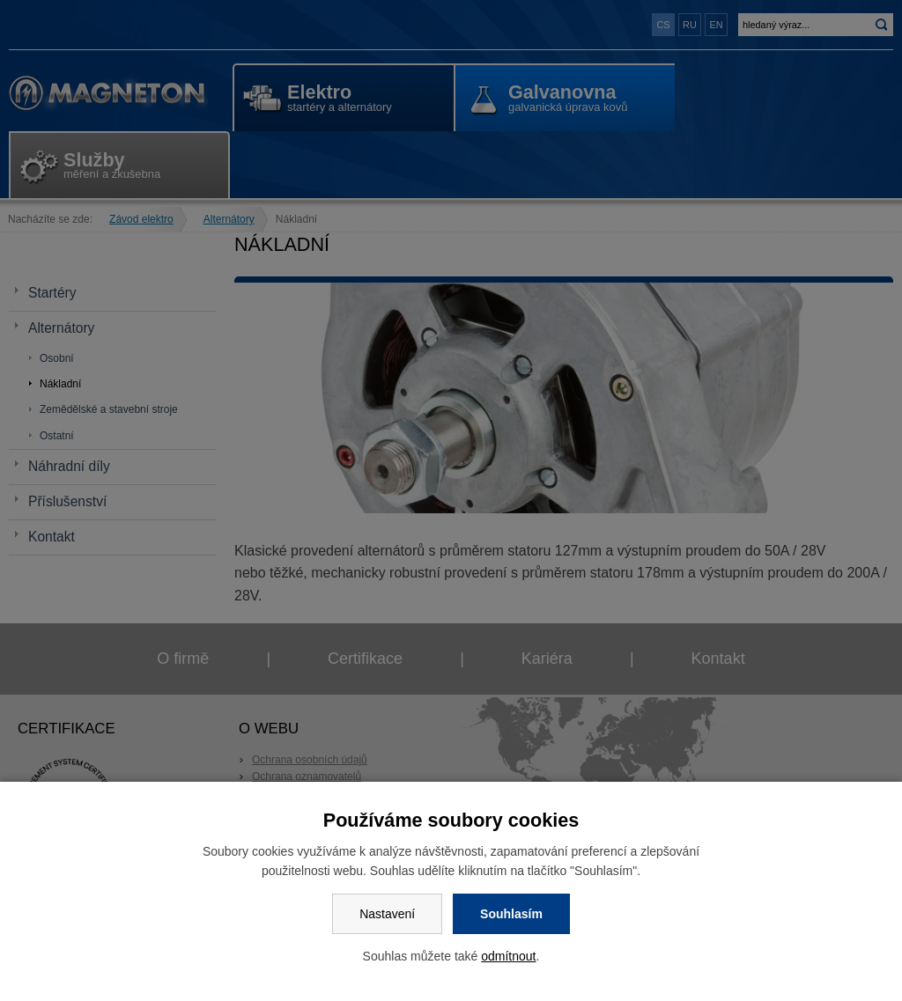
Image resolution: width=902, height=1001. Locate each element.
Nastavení (387, 914)
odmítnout (508, 956)
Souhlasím (511, 914)
